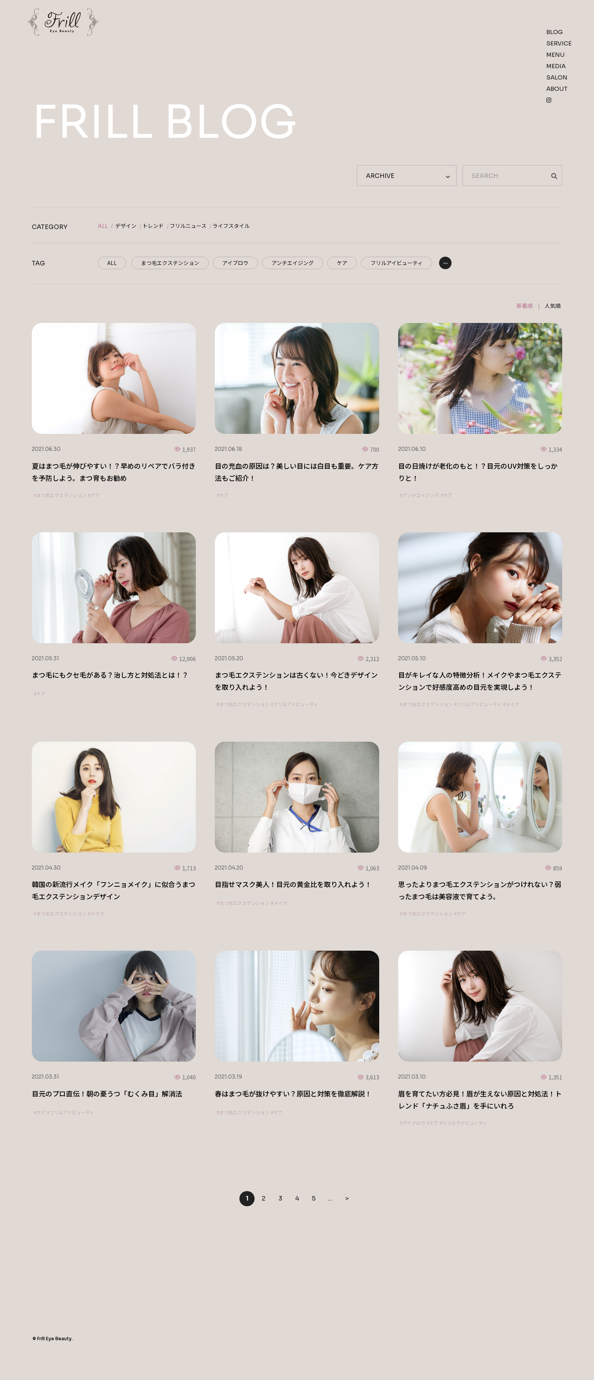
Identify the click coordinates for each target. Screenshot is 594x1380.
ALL (103, 226)
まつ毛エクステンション (170, 263)
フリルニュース (188, 225)
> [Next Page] (347, 1198)
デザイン (125, 225)
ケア (342, 263)
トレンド (153, 225)
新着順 (525, 305)
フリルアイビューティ (396, 263)
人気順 (553, 305)
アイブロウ (235, 263)
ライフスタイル (231, 225)
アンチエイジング (293, 263)
